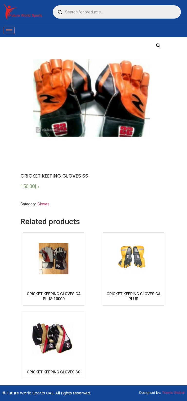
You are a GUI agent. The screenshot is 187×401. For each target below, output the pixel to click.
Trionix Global (173, 392)
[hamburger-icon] (9, 30)
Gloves (43, 204)
